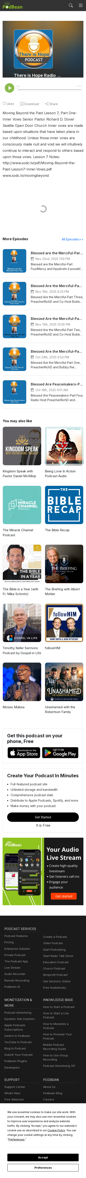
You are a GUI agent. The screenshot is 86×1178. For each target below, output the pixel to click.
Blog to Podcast (14, 1042)
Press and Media (54, 1100)
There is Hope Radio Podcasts (38, 75)
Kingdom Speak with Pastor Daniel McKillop (19, 467)
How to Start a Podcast (57, 1001)
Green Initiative (52, 1106)
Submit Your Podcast (17, 1049)
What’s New (11, 1087)
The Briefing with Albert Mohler (61, 585)
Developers (11, 1061)
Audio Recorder (14, 968)
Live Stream (11, 961)
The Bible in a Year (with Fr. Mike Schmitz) (20, 585)
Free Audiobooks (54, 981)
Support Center (14, 1081)
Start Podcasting (53, 943)
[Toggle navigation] (80, 5)
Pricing (8, 936)
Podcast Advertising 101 (58, 1060)
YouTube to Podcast (17, 1036)
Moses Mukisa (13, 701)
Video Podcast (52, 937)
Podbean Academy (16, 1106)
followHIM (52, 642)
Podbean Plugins (15, 1055)
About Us (49, 1081)
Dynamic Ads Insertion (18, 1013)
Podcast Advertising (16, 1006)
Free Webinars (13, 1093)
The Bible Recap (57, 524)
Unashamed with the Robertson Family (60, 703)
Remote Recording (16, 974)
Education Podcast (55, 956)
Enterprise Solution (16, 943)
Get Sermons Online (56, 975)
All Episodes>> (73, 233)
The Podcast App (15, 955)
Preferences (43, 1167)
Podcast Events (14, 1100)
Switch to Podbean (16, 1030)
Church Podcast (53, 962)
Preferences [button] (39, 1139)
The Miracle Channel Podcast (17, 526)
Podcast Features (15, 930)
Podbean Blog (52, 1087)
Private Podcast (14, 949)
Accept (43, 1157)
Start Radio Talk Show (57, 950)
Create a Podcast (54, 931)
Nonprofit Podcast (54, 969)
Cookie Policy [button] (22, 1134)
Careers (48, 1093)
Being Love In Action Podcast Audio (60, 467)
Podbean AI (11, 981)
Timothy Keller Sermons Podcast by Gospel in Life (21, 644)
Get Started (43, 811)
